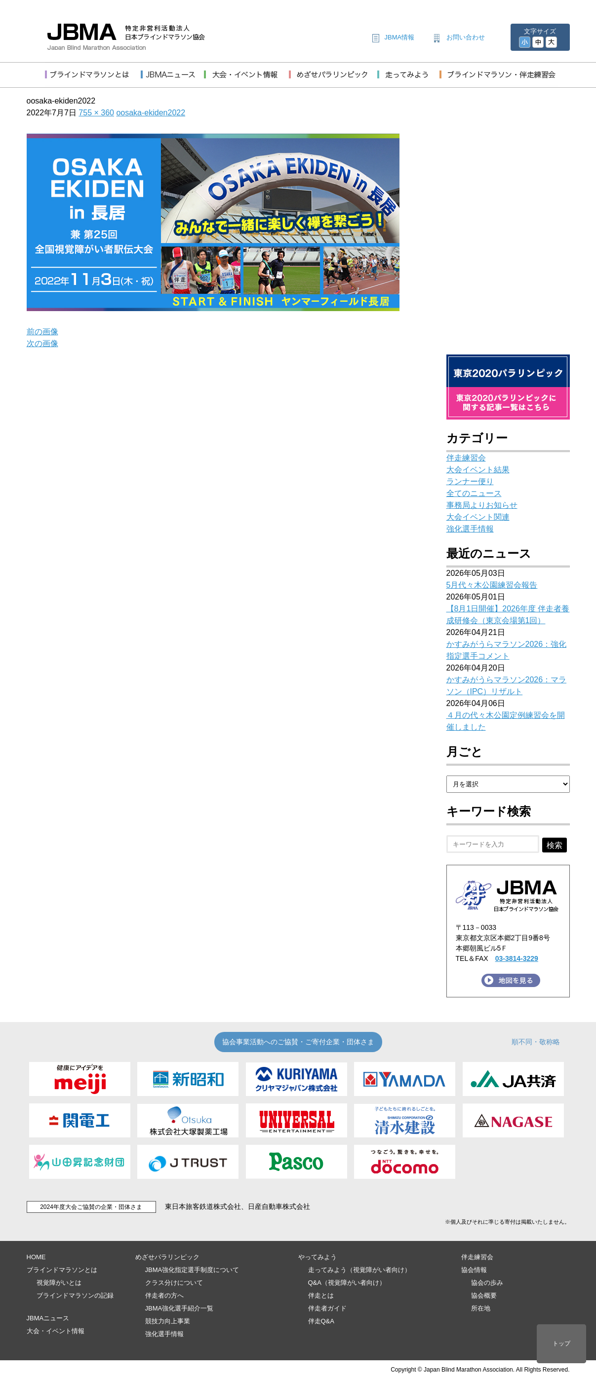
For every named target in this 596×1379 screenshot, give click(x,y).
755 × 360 (96, 112)
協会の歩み (487, 1282)
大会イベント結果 (478, 469)
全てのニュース (474, 493)
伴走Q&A (321, 1321)
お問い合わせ (465, 37)
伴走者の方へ (164, 1295)
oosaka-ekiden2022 (150, 112)
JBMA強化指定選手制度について (192, 1269)
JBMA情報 (400, 37)
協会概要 (484, 1295)
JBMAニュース (48, 1318)
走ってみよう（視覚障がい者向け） (359, 1269)
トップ (561, 1343)
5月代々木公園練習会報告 (492, 585)
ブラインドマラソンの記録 (75, 1295)
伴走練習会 (466, 458)
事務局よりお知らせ (481, 505)
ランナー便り (470, 481)
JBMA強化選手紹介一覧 (179, 1308)
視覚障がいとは (59, 1282)
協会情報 (474, 1269)
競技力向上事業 (167, 1321)
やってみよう (317, 1257)
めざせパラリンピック (167, 1257)
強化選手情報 (470, 529)
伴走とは (321, 1295)
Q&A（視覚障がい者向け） (347, 1282)
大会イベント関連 (478, 517)
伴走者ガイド (327, 1308)
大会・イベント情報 (55, 1331)
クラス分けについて (174, 1282)
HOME (36, 1257)
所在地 (480, 1308)
